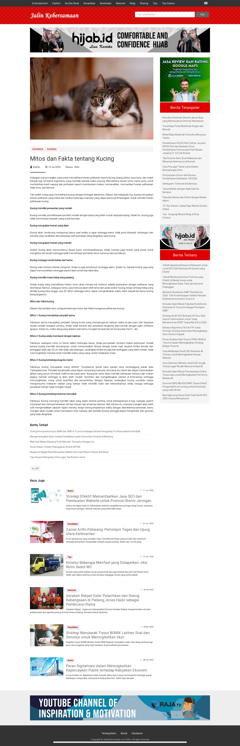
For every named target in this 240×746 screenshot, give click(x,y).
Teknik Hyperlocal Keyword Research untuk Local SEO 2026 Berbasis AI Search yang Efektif (185, 268)
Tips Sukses (168, 3)
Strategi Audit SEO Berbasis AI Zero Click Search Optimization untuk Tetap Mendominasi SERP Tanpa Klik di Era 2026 (184, 319)
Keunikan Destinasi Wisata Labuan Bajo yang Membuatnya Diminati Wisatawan (183, 119)
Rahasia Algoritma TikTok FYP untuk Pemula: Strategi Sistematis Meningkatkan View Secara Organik (185, 331)
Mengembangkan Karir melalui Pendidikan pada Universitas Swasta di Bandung (71, 436)
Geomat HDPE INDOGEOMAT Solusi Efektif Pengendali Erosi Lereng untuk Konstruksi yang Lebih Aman (184, 386)
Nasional (120, 3)
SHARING (51, 149)
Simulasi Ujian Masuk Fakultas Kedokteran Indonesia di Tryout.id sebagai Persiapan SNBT (184, 307)
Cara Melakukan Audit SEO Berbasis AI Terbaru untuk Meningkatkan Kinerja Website (182, 354)
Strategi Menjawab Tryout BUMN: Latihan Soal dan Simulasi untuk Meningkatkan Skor (108, 635)
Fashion (56, 3)
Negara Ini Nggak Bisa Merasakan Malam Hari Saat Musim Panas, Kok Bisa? (69, 452)
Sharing (144, 3)
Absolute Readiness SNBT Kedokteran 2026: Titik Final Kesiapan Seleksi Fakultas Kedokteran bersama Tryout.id (184, 295)
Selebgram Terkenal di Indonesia (179, 183)
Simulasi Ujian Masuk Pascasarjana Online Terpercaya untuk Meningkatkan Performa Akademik (184, 374)
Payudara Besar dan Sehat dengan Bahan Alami (184, 199)
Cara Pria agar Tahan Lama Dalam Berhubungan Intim (180, 168)
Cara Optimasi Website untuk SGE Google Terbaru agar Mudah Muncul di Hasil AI (184, 365)
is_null (35, 468)
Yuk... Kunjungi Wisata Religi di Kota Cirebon (180, 216)
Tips (155, 3)
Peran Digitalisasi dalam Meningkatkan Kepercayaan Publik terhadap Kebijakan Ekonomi (106, 668)
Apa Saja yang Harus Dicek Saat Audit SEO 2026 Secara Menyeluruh (184, 397)
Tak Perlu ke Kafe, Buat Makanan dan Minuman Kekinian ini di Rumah (182, 160)
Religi (132, 3)
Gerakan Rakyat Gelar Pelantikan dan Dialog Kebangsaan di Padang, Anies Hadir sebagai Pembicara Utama (102, 600)
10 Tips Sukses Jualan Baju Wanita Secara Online (184, 207)
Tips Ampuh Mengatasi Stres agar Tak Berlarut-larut (57, 457)
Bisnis (70, 491)
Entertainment (40, 3)
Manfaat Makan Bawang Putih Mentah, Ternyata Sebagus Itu (62, 441)
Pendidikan (73, 524)
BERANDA (37, 149)
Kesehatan (105, 3)
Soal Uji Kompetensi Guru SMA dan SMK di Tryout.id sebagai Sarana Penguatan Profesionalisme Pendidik (85, 431)
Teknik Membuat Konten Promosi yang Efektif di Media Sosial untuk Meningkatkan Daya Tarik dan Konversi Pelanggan (182, 282)
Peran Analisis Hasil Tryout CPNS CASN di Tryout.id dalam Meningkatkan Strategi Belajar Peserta (184, 342)
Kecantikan (89, 3)
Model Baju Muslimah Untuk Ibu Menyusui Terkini (184, 136)
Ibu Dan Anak (72, 3)
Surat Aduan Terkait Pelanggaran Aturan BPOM (55, 447)
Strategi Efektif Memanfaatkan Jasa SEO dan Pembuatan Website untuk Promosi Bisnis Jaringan (108, 498)
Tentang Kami (109, 733)
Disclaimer (137, 733)
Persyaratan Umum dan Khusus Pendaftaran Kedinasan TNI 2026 (179, 177)
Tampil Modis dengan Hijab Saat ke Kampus (180, 190)
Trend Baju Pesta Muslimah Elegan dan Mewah (183, 128)
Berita (124, 733)
